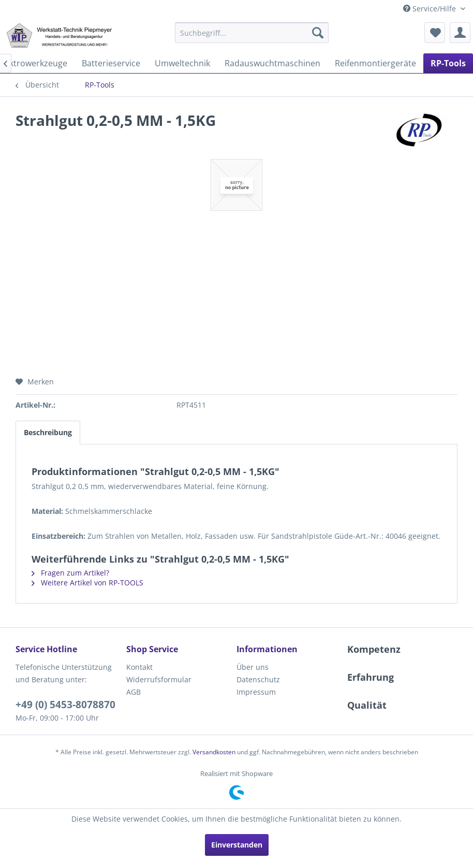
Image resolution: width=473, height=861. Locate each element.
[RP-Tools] (448, 63)
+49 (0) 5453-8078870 (65, 704)
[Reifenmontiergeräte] (375, 63)
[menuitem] (252, 32)
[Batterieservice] (111, 63)
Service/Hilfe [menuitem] (430, 8)
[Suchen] (318, 32)
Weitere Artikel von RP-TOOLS (87, 582)
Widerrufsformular (158, 679)
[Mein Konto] (460, 32)
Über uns (252, 667)
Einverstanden (236, 845)
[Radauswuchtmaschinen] (272, 63)
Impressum (256, 692)
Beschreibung (48, 432)
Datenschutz (258, 679)
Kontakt (139, 667)
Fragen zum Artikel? (70, 573)
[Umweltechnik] (182, 63)
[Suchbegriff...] (252, 32)
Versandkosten (214, 752)
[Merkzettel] (434, 32)
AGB (133, 692)
